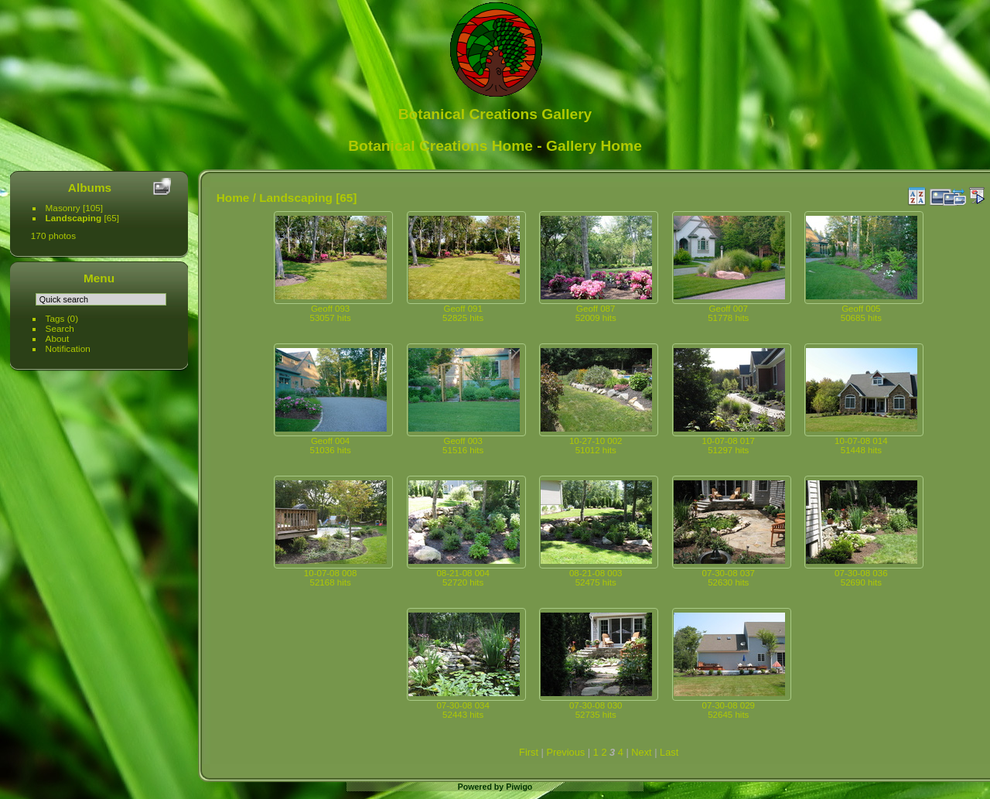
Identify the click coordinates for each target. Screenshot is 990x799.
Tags (55, 318)
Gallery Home (594, 146)
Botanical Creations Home (440, 146)
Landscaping (74, 218)
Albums (89, 187)
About (58, 338)
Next (641, 752)
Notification (68, 348)
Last (669, 752)
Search (60, 328)
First (528, 752)
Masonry (63, 208)
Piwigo (519, 786)
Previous (565, 752)
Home (233, 197)
